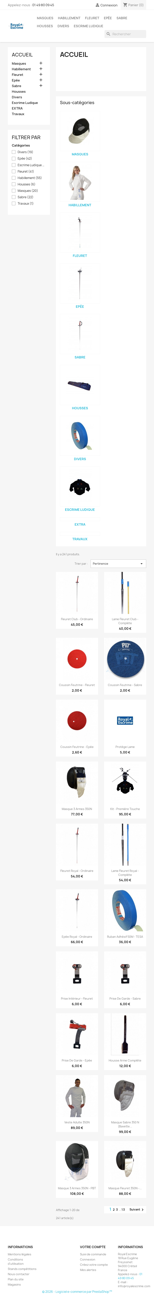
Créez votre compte (94, 1265)
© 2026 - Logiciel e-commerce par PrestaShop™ (77, 1292)
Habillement (69, 18)
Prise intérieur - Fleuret (77, 998)
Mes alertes (88, 1270)
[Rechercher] (125, 34)
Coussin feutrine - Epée (77, 747)
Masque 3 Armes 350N (77, 809)
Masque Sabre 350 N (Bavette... (125, 1124)
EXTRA (17, 108)
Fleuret (92, 18)
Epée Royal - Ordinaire (77, 937)
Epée (108, 18)
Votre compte (93, 1247)
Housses (45, 26)
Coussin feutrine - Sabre (125, 685)
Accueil (22, 54)
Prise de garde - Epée (77, 1060)
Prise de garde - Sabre (125, 998)
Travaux (18, 114)
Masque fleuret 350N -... (125, 1188)
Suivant (137, 1209)
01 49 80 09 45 (43, 5)
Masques (45, 18)
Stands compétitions (22, 1269)
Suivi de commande (93, 1254)
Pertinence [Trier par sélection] (118, 563)
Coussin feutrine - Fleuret (77, 685)
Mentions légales (19, 1254)
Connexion (87, 1259)
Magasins (14, 1284)
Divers (63, 26)
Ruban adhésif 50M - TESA (125, 937)
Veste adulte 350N (77, 1122)
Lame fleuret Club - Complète (125, 621)
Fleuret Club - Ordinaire (77, 619)
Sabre (122, 18)
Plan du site (16, 1279)
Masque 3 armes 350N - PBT (77, 1188)
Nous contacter (18, 1274)
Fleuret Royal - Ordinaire (76, 871)
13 (123, 1209)
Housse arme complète (125, 1060)
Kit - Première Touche (125, 809)
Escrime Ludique (88, 26)
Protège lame (125, 747)
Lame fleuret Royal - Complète (125, 873)
